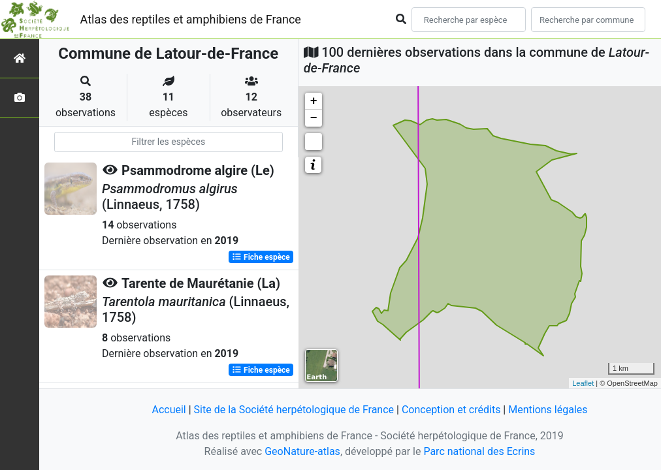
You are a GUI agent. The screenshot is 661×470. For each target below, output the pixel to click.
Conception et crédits (451, 409)
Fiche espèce (261, 257)
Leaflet (583, 383)
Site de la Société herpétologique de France (294, 409)
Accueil (168, 409)
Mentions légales (547, 409)
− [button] (313, 118)
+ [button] (313, 101)
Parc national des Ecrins (479, 451)
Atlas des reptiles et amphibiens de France (190, 19)
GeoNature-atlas (302, 451)
